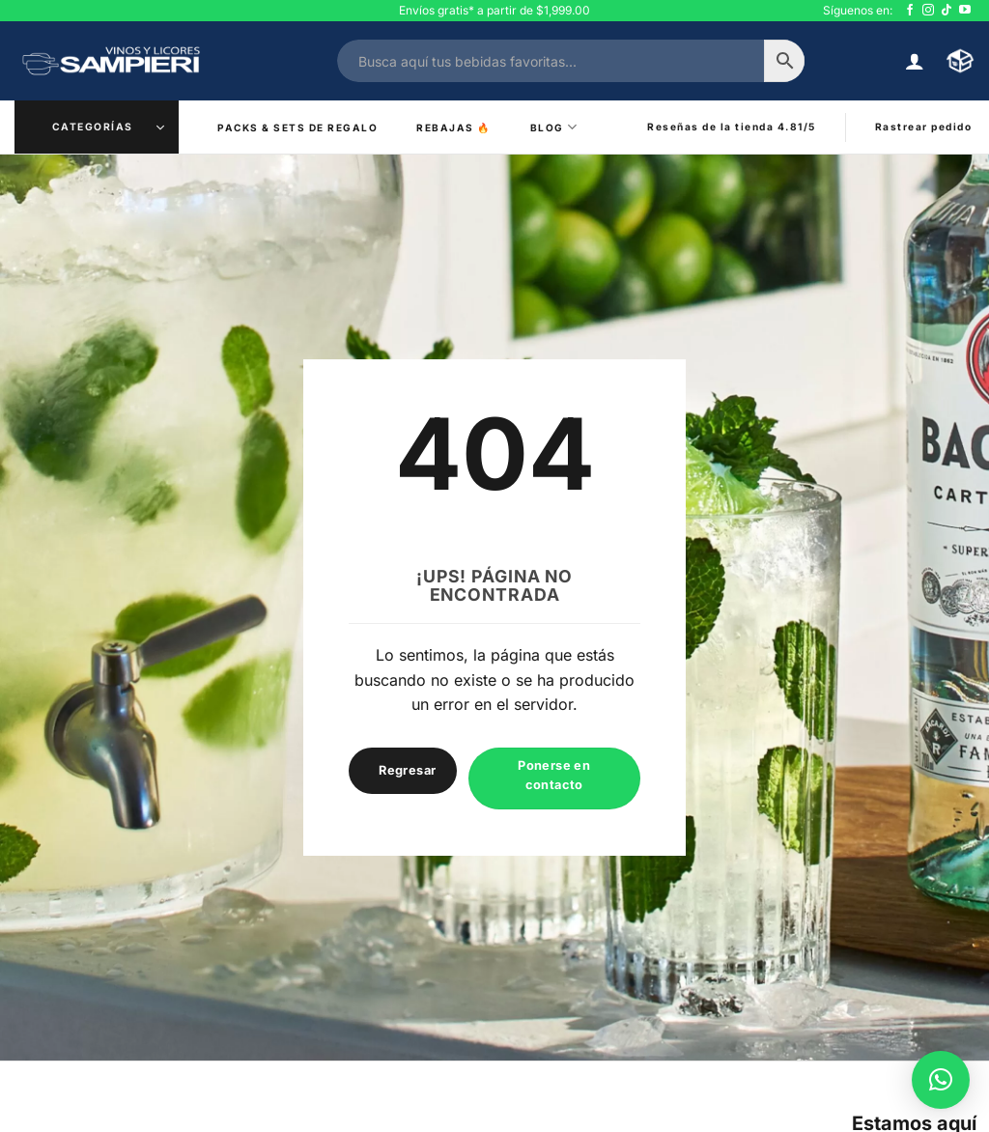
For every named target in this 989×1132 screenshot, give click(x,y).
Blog (554, 127)
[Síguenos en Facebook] (910, 10)
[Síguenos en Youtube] (965, 10)
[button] (914, 61)
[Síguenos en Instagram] (928, 10)
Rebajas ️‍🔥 (454, 127)
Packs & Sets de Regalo (297, 127)
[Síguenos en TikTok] (946, 10)
